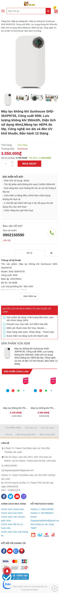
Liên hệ (6, 240)
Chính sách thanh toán (12, 509)
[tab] (29, 253)
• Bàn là (8, 434)
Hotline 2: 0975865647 (42, 513)
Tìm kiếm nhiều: (14, 427)
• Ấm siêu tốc (31, 428)
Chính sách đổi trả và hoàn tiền (12, 526)
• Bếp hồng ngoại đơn (25, 434)
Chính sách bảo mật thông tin (14, 534)
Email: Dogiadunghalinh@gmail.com (44, 519)
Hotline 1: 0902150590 (42, 509)
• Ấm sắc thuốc (47, 428)
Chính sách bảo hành (12, 513)
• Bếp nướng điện (47, 434)
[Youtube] (17, 496)
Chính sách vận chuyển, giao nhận (13, 519)
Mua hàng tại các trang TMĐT (42, 526)
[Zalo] (16, 551)
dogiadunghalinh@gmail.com (19, 470)
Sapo (35, 590)
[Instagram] (23, 496)
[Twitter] (10, 496)
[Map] (22, 551)
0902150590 (13, 235)
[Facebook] (4, 496)
